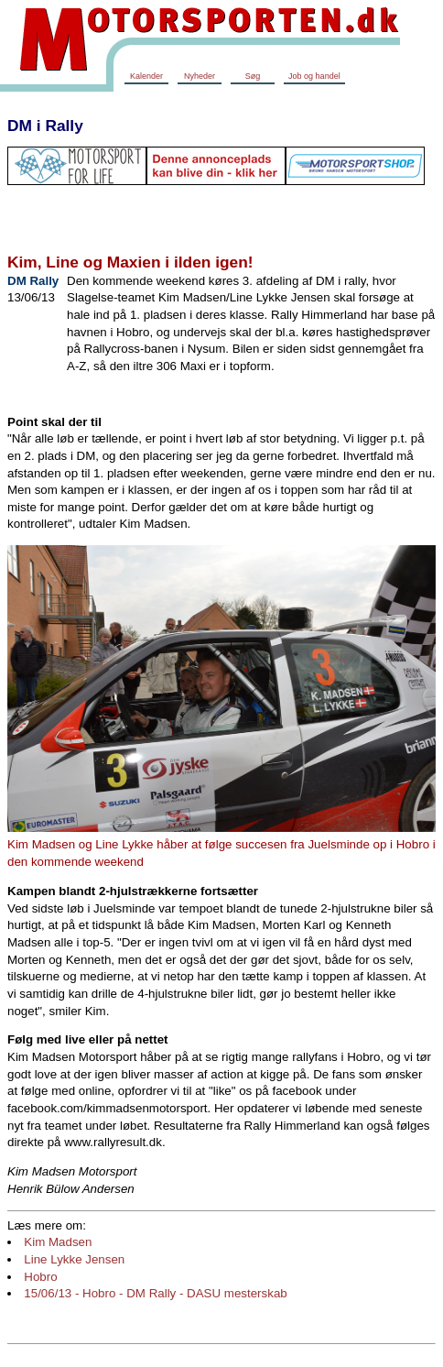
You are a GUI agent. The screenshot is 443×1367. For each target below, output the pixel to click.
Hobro (40, 1277)
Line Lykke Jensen (74, 1259)
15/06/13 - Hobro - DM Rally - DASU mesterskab (155, 1293)
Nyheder (199, 76)
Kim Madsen (58, 1242)
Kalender (146, 76)
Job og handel (314, 76)
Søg (253, 76)
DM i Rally (45, 125)
